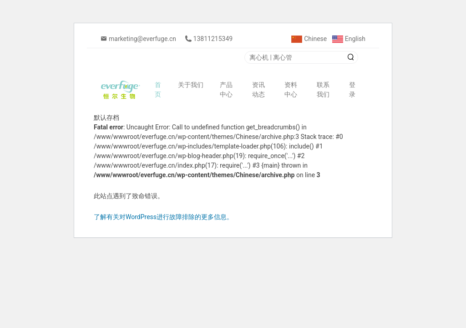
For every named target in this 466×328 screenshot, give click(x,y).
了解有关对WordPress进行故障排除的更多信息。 (163, 216)
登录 (352, 89)
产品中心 (226, 89)
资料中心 (290, 89)
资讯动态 (258, 89)
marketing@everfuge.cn (142, 38)
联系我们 (323, 89)
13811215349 (213, 38)
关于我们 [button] (191, 84)
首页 (158, 89)
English (348, 38)
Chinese (309, 38)
